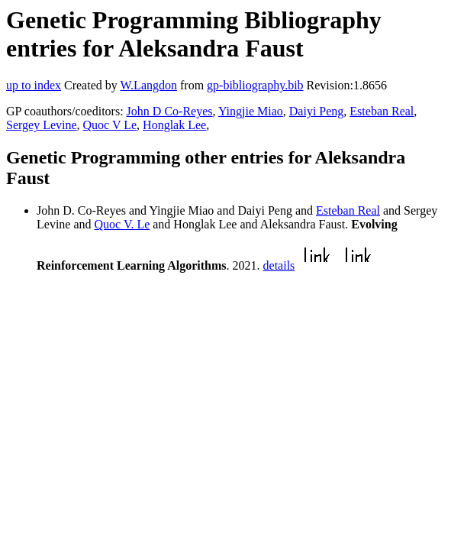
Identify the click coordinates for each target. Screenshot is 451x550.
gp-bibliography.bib (255, 85)
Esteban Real (382, 111)
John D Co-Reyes (170, 111)
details (279, 265)
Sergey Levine (41, 124)
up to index (33, 85)
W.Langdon (148, 85)
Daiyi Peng (316, 111)
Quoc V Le (110, 124)
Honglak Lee (174, 124)
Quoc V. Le (122, 224)
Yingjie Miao (250, 111)
